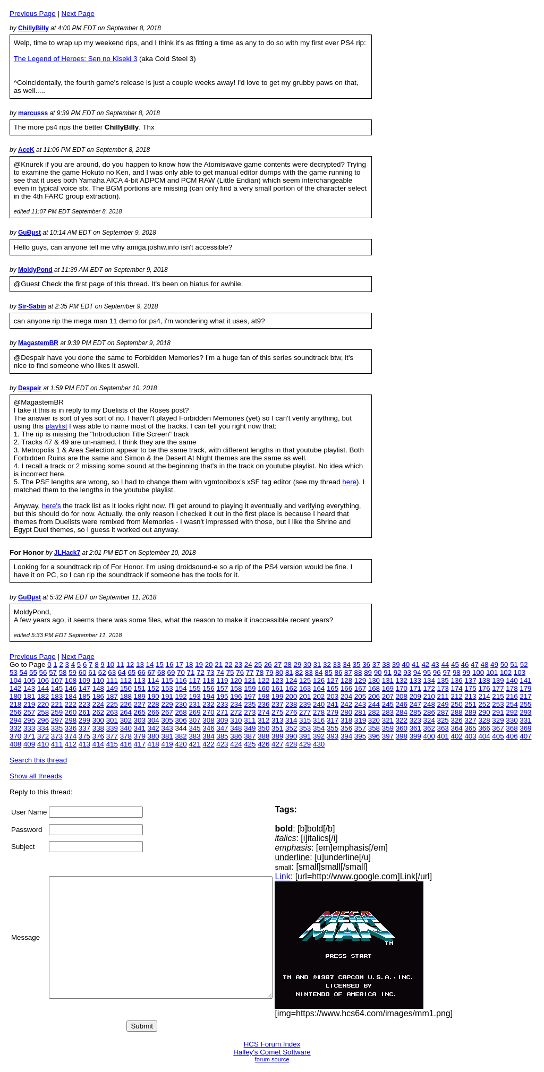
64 (122, 672)
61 (92, 672)
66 (142, 672)
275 (277, 712)
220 (43, 704)
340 (126, 728)
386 (236, 736)
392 (319, 736)
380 (153, 736)
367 (498, 728)
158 (236, 688)
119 (222, 680)
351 (277, 728)
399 (415, 736)
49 (494, 664)
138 (484, 680)
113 (140, 680)
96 (437, 672)
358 (374, 728)
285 (415, 712)
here (349, 482)
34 (347, 664)
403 (470, 736)
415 (112, 744)
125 (305, 680)
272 (236, 712)
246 (401, 704)
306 (180, 720)
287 (443, 712)
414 (98, 744)
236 (263, 704)
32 (327, 664)
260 (70, 712)
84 (318, 672)
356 (346, 728)
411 (57, 744)
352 (291, 728)
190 (153, 696)
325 (443, 720)
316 (319, 720)
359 (388, 728)
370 (15, 736)
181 (29, 696)
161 (277, 688)
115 (167, 680)
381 (167, 736)
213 (470, 696)
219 (29, 704)
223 (84, 704)
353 (305, 728)
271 (222, 712)
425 (250, 744)
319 (360, 720)
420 (180, 744)
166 (346, 688)
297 (57, 720)
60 (83, 672)
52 (524, 664)
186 (98, 696)
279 (332, 712)
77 (250, 672)
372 (43, 736)
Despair (29, 388)
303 (140, 720)
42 (425, 664)
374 (70, 736)
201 (305, 696)
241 (332, 704)
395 (360, 736)
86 (339, 672)
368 (511, 728)
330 (511, 720)
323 (415, 720)
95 (427, 672)
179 (525, 688)
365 (470, 728)
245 (388, 704)
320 (374, 720)
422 (208, 744)
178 (511, 688)
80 (279, 672)
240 (319, 704)
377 (112, 736)
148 (98, 688)
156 (208, 688)
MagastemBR (38, 343)
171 (415, 688)
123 (277, 680)
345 (194, 728)
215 (498, 696)
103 (519, 672)
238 (291, 704)
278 (319, 712)
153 (167, 688)
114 (153, 680)
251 (470, 704)
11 (120, 664)
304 (153, 720)
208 (401, 696)
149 (112, 688)
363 (443, 728)
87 (348, 672)
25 (258, 664)
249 (443, 704)
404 (484, 736)
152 (153, 688)
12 (130, 664)
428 (291, 744)
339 (112, 728)
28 (288, 664)
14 (150, 664)
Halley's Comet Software (272, 1052)
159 (250, 688)
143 (29, 688)
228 (153, 704)
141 (525, 680)
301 (112, 720)
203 (332, 696)
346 (208, 728)
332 (15, 728)
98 (457, 672)
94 (417, 672)
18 (189, 664)
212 (457, 696)
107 (57, 680)
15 (160, 664)
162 (291, 688)
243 (360, 704)
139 (498, 680)
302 (126, 720)
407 (525, 736)
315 (305, 720)
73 (211, 672)
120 (236, 680)
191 (167, 696)
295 (29, 720)
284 (401, 712)
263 (112, 712)
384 (208, 736)
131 (388, 680)
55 (33, 672)
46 (465, 664)
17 (179, 664)
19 (199, 664)
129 (360, 680)
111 (112, 680)
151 (140, 688)
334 (43, 728)
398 (401, 736)
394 (346, 736)
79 (270, 672)
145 (57, 688)
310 (236, 720)
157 (222, 688)
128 (346, 680)
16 (170, 664)
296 (43, 720)
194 (208, 696)
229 (167, 704)
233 (222, 704)
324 (429, 720)
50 (504, 664)
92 (398, 672)
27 (278, 664)
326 (457, 720)
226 (126, 704)
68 (161, 672)
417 (140, 744)
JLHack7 (67, 552)
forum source (272, 1059)
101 (492, 672)
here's (51, 506)
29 (297, 664)
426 (263, 744)
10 (110, 664)
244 (374, 704)
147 (84, 688)
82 (299, 672)
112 (126, 680)
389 (277, 736)
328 (484, 720)
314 (291, 720)
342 (153, 728)
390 (291, 736)
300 (98, 720)
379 (140, 736)
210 (429, 696)
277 (305, 712)
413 (84, 744)
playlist (56, 426)
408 (15, 744)
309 (222, 720)
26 (268, 664)
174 (457, 688)
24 (248, 664)
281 (360, 712)
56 (43, 672)
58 (63, 672)
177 (498, 688)
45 (455, 664)
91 (388, 672)
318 (346, 720)
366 (484, 728)
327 (470, 720)
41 (416, 664)
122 (263, 680)
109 (84, 680)
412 (70, 744)
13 (140, 664)
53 (14, 672)
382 (180, 736)
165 (332, 688)
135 (443, 680)
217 (525, 696)
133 (415, 680)
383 (194, 736)
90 (378, 672)
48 (485, 664)
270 (208, 712)
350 (263, 728)
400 (429, 736)
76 (240, 672)
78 (260, 672)
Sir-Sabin (32, 306)
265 (140, 712)
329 (498, 720)
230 (180, 704)
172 (429, 688)
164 (319, 688)
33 (337, 664)
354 (319, 728)
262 (98, 712)
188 (126, 696)
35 (357, 664)
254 (511, 704)
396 (374, 736)
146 (70, 688)
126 (319, 680)
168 (374, 688)
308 (208, 720)
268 (180, 712)
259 (57, 712)
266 (153, 712)
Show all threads (36, 776)
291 (498, 712)
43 (435, 664)
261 (84, 712)
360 (401, 728)
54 (24, 672)
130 (374, 680)
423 (222, 744)
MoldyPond (35, 269)
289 (470, 712)
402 (457, 736)
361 (415, 728)
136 (457, 680)
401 (443, 736)
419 (167, 744)
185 (84, 696)
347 (222, 728)
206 (374, 696)
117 (194, 680)
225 (112, 704)
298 (70, 720)
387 (250, 736)
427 (277, 744)
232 (208, 704)
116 (180, 680)
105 (29, 680)
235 (250, 704)
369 (525, 728)
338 (98, 728)
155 (194, 688)
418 (153, 744)
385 (222, 736)
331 (525, 720)
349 (250, 728)
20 (209, 664)
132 (401, 680)
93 (407, 672)
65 (131, 672)
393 (332, 736)
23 (238, 664)
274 (263, 712)
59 (72, 672)
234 (236, 704)
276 (291, 712)
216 (511, 696)
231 (194, 704)
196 (236, 696)
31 (317, 664)
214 (484, 696)
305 (167, 720)
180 (15, 696)
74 (220, 672)
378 (126, 736)
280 (346, 712)
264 (126, 712)
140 (511, 680)
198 (263, 696)
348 (236, 728)
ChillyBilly (33, 28)
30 (307, 664)
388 (263, 736)
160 (263, 688)
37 (376, 664)
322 (401, 720)
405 (498, 736)
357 (360, 728)
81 (289, 672)
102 (506, 672)
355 (332, 728)
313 (277, 720)
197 (250, 696)
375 (84, 736)
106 (43, 680)
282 (374, 712)
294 (15, 720)
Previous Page (33, 14)
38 (386, 664)
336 (70, 728)
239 (305, 704)
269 (194, 712)
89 (368, 672)
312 (263, 720)
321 (388, 720)
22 (229, 664)
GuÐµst (29, 232)
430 (319, 744)
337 (84, 728)
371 (29, 736)
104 (15, 680)
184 (70, 696)
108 (70, 680)
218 (15, 704)
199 (277, 696)
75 (230, 672)
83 (309, 672)
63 (112, 672)
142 (15, 688)
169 (388, 688)
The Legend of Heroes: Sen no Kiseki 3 (76, 59)
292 (511, 712)
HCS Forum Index (272, 1044)
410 (43, 744)
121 (250, 680)
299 (84, 720)
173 (443, 688)
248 (429, 704)
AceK (26, 149)
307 (194, 720)
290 (484, 712)
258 (43, 712)
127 (332, 680)
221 (57, 704)
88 (358, 672)
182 (43, 696)
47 (475, 664)
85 (329, 672)
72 (201, 672)
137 (470, 680)
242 (346, 704)
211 (443, 696)
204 (346, 696)
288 (457, 712)
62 (102, 672)
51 (514, 664)
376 (98, 736)
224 (98, 704)
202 (319, 696)
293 (525, 712)
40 (406, 664)
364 (457, 728)
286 (429, 712)
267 (167, 712)
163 (305, 688)
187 (112, 696)
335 (57, 728)
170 (401, 688)
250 (457, 704)
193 (194, 696)
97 (446, 672)
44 (445, 664)
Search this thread (38, 760)
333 (29, 728)
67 (151, 672)
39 (396, 664)
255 (525, 704)
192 (180, 696)
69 (171, 672)
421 (194, 744)
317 (332, 720)
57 (53, 672)
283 (388, 712)
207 (388, 696)
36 (366, 664)
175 (470, 688)
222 (70, 704)
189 (140, 696)
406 (511, 736)
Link (309, 876)
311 (250, 720)
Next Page (78, 14)
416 (126, 744)
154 (180, 688)
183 (57, 696)
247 (415, 704)
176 (484, 688)
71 (191, 672)
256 (15, 712)
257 (29, 712)
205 (360, 696)
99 (466, 672)
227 (140, 704)
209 (415, 696)
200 (291, 696)
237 (277, 704)
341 (140, 728)
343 (167, 728)
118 (208, 680)
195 (222, 696)
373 (57, 736)
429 (305, 744)
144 (43, 688)
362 (429, 728)
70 (181, 672)
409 (29, 744)
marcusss (33, 113)
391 (305, 736)
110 (98, 680)
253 (498, 704)
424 (236, 744)
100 (478, 672)
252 (484, 704)
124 (291, 680)
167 (360, 688)
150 (126, 688)
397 (388, 736)
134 (429, 680)
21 (219, 664)
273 (250, 712)
